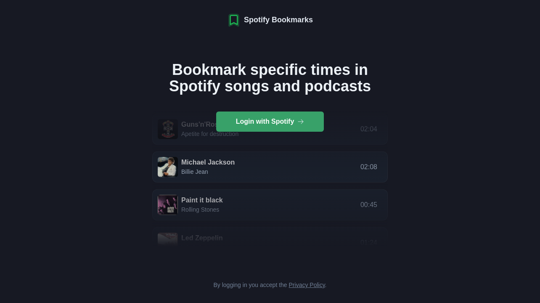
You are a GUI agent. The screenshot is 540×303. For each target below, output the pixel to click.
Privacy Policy (307, 285)
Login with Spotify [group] (270, 121)
